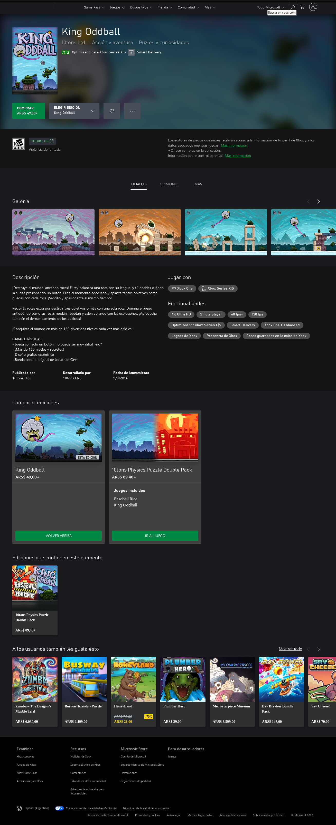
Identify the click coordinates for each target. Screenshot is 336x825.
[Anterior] (308, 201)
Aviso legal (174, 815)
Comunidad (186, 7)
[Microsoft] (34, 7)
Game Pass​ (92, 7)
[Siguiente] (318, 201)
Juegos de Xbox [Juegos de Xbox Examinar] (26, 764)
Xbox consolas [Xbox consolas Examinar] (25, 756)
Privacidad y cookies (147, 815)
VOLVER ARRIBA (59, 535)
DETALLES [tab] (138, 183)
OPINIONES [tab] (169, 183)
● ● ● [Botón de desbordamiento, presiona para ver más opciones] (132, 110)
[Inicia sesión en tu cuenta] (313, 7)
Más (208, 7)
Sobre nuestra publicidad (268, 815)
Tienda (163, 7)
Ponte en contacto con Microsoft (108, 815)
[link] (35, 600)
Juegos (115, 7)
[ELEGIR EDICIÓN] (74, 111)
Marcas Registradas (200, 815)
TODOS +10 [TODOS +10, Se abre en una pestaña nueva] (42, 141)
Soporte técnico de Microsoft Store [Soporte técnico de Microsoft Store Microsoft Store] (142, 764)
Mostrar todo (290, 648)
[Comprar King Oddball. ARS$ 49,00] (28, 111)
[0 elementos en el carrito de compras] (302, 7)
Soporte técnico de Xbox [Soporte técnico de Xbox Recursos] (85, 764)
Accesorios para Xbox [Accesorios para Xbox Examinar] (30, 781)
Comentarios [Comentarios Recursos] (78, 772)
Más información (234, 145)
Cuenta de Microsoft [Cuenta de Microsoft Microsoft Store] (133, 756)
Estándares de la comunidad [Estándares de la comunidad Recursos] (88, 781)
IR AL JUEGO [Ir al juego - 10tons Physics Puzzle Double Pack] (155, 535)
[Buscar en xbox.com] (292, 6)
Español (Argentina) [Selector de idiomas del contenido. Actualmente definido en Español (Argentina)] (36, 808)
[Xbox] (68, 7)
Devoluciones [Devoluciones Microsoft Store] (129, 772)
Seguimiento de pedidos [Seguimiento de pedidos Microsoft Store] (136, 781)
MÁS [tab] (198, 183)
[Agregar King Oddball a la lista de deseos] (112, 111)
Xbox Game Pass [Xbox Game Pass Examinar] (27, 772)
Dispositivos (139, 7)
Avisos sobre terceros (232, 815)
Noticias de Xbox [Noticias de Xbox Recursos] (80, 756)
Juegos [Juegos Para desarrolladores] (172, 756)
